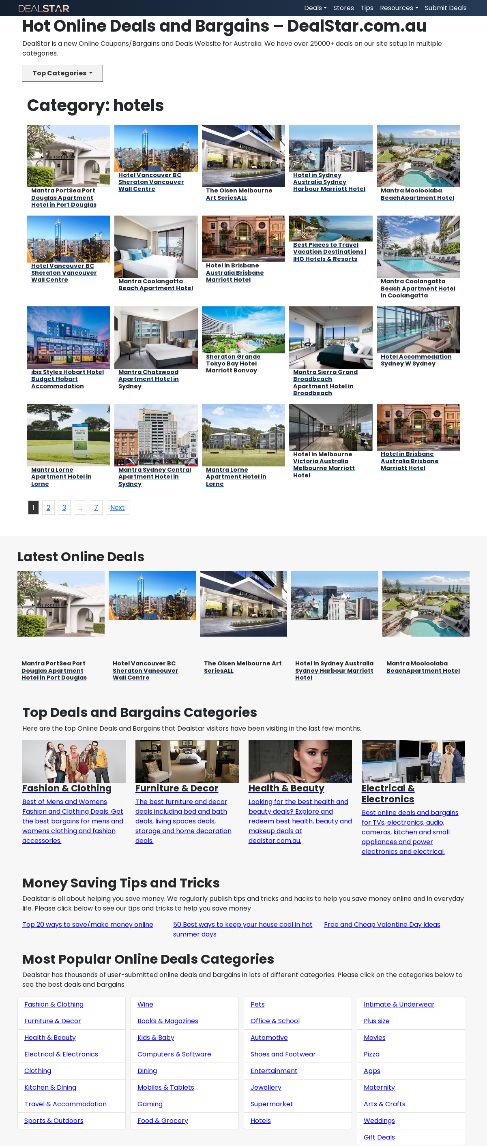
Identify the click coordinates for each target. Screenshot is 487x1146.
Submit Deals (446, 8)
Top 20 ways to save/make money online (87, 924)
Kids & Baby (155, 1037)
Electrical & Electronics (61, 1054)
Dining (147, 1070)
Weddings (379, 1120)
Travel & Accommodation (65, 1104)
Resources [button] (396, 8)
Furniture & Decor (52, 1021)
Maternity (379, 1087)
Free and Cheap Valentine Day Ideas (382, 924)
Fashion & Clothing (54, 1004)
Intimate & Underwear (399, 1004)
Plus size (377, 1021)
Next (117, 507)
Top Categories (60, 73)
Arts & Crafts (384, 1104)
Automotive (269, 1037)
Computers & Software (174, 1054)
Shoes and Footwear (283, 1054)
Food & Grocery (162, 1120)
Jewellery (266, 1087)
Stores (343, 8)
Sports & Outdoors (54, 1120)
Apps (372, 1070)
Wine (145, 1004)
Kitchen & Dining (50, 1087)
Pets (258, 1004)
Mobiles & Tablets (165, 1087)
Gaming (150, 1104)
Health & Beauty (50, 1037)
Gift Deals (379, 1137)
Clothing (37, 1070)
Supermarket (272, 1104)
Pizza (372, 1054)
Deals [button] (313, 8)
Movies (375, 1037)
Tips (366, 8)
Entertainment (274, 1070)
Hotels (261, 1120)
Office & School (275, 1021)
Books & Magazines (167, 1021)
